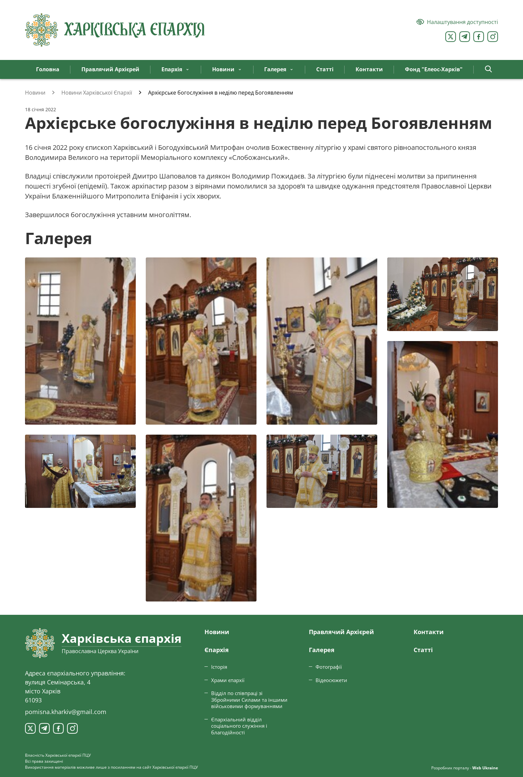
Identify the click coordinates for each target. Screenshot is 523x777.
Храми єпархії (227, 680)
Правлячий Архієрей (341, 632)
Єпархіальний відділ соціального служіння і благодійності (239, 726)
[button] (488, 69)
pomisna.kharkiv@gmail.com (65, 712)
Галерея (322, 650)
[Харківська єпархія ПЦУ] (115, 30)
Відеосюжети (331, 680)
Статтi (423, 650)
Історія (219, 666)
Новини (216, 632)
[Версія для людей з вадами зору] (457, 22)
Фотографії (329, 666)
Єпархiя (216, 650)
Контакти (429, 632)
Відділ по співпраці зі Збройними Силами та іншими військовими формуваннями (249, 699)
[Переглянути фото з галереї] (80, 341)
